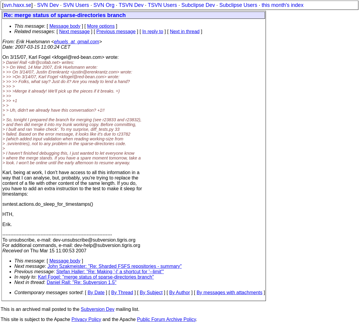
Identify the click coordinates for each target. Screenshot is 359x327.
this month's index (282, 5)
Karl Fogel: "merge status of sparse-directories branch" (96, 277)
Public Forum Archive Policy (166, 319)
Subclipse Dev (198, 5)
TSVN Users (162, 5)
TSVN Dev (131, 5)
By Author (179, 292)
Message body (64, 26)
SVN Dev (47, 5)
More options (101, 26)
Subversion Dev (98, 309)
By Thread (122, 292)
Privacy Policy (86, 319)
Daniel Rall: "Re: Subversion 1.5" (82, 282)
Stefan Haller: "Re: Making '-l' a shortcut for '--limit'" (110, 271)
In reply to (152, 31)
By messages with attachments (230, 292)
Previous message (116, 31)
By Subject (151, 292)
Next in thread (185, 31)
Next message (74, 31)
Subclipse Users (238, 5)
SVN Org (103, 5)
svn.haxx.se (17, 5)
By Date (95, 292)
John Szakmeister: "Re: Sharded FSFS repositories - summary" (114, 266)
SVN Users (76, 5)
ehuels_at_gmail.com (76, 41)
